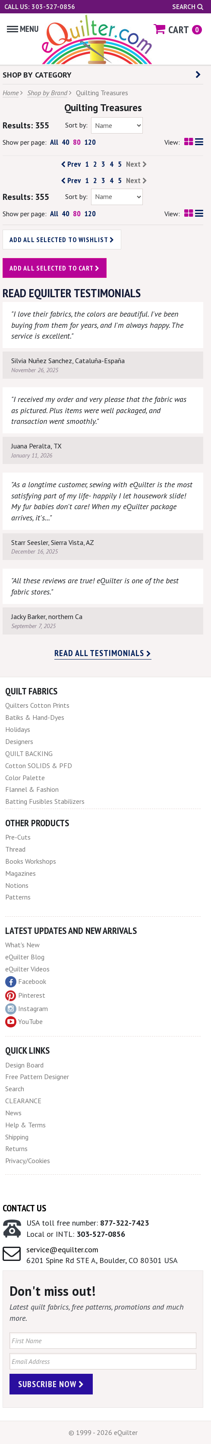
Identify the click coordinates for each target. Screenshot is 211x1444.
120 (90, 142)
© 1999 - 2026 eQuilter (103, 1432)
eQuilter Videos (27, 969)
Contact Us (24, 1208)
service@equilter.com (62, 1249)
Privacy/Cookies (27, 1160)
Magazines (20, 873)
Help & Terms (25, 1124)
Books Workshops (30, 861)
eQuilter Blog (24, 956)
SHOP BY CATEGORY (102, 75)
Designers (19, 741)
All (54, 142)
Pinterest (25, 995)
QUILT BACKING (29, 753)
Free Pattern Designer (37, 1076)
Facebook (25, 981)
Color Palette (25, 777)
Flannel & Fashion (32, 789)
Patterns (18, 897)
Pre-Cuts (18, 837)
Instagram (26, 1009)
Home (11, 92)
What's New (22, 944)
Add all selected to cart (54, 268)
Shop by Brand (47, 92)
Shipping (16, 1137)
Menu (22, 28)
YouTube (24, 1021)
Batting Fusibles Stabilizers (45, 801)
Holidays (17, 729)
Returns (16, 1148)
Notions (16, 885)
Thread (15, 849)
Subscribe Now (51, 1384)
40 (65, 142)
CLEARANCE (23, 1100)
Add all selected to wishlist (61, 239)
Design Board (24, 1065)
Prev (71, 164)
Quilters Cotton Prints (37, 705)
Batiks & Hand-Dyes (34, 717)
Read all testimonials (102, 653)
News (13, 1112)
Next (136, 164)
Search (187, 7)
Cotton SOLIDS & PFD (38, 765)
